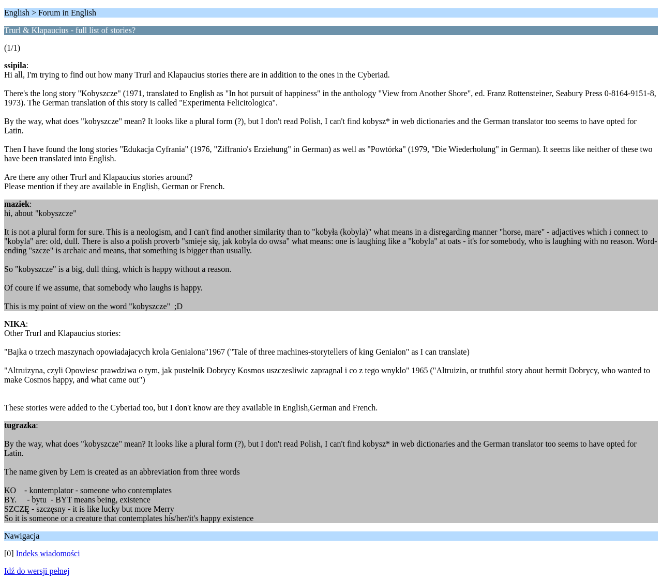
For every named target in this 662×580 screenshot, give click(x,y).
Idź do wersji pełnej (37, 571)
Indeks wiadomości (48, 553)
